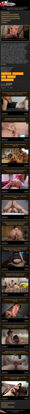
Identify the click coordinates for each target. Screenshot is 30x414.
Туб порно (4, 22)
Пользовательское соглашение (18, 411)
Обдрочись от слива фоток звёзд (10, 18)
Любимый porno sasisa (7, 407)
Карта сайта (9, 410)
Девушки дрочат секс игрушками (10, 16)
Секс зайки (4, 405)
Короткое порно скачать (8, 403)
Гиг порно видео (5, 20)
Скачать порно (5, 12)
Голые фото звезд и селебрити (9, 14)
